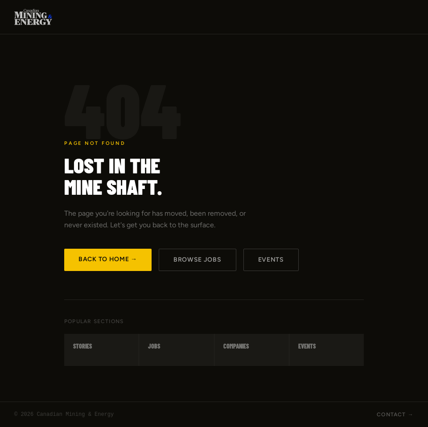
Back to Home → (107, 259)
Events (271, 259)
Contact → (395, 414)
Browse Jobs (197, 259)
